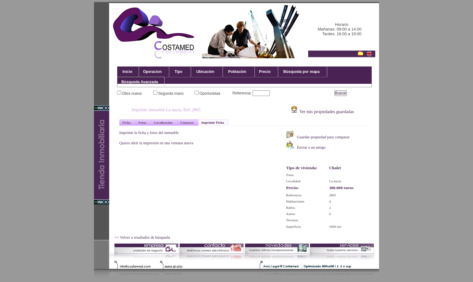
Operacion (152, 71)
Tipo (178, 71)
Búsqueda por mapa (301, 71)
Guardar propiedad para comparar (318, 135)
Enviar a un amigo (306, 145)
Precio (265, 71)
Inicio (126, 71)
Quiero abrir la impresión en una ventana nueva (156, 143)
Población (237, 71)
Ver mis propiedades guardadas (322, 111)
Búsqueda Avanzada (139, 82)
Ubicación (205, 71)
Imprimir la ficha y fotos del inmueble (149, 133)
